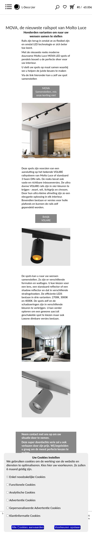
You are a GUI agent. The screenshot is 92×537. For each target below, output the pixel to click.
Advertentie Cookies (21, 500)
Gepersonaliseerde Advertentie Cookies (33, 508)
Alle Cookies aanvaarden (28, 527)
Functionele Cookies (20, 485)
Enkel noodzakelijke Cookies (25, 477)
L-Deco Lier (27, 7)
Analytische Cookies (20, 492)
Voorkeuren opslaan (67, 527)
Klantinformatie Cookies (23, 516)
